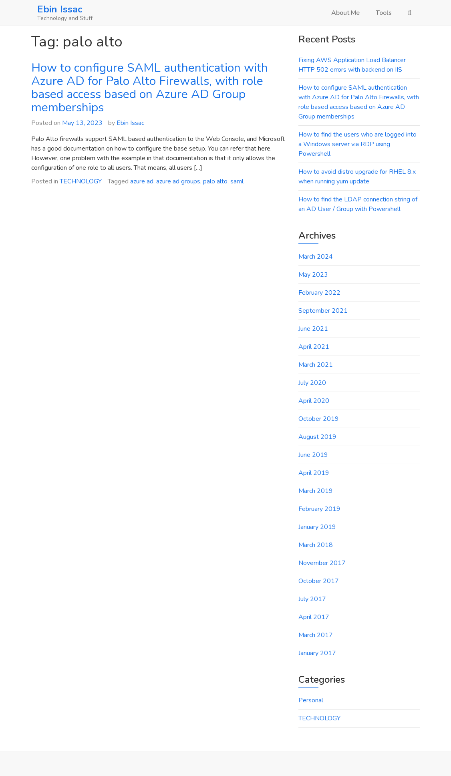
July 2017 (312, 599)
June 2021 (313, 328)
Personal (310, 700)
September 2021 (323, 310)
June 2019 (313, 454)
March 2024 (315, 256)
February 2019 (319, 509)
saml (237, 181)
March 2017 (315, 635)
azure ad (141, 181)
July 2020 (312, 382)
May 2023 (313, 274)
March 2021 (315, 364)
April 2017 (313, 617)
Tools (384, 12)
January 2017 (317, 653)
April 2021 (313, 346)
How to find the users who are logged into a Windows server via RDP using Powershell (357, 144)
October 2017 (318, 581)
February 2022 (319, 292)
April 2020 (313, 400)
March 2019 (315, 491)
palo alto (215, 181)
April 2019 (313, 472)
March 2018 (315, 545)
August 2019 (317, 436)
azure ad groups (178, 181)
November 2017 (322, 563)
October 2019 (318, 418)
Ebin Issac (59, 9)
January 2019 (317, 527)
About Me (345, 12)
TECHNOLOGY (81, 181)
